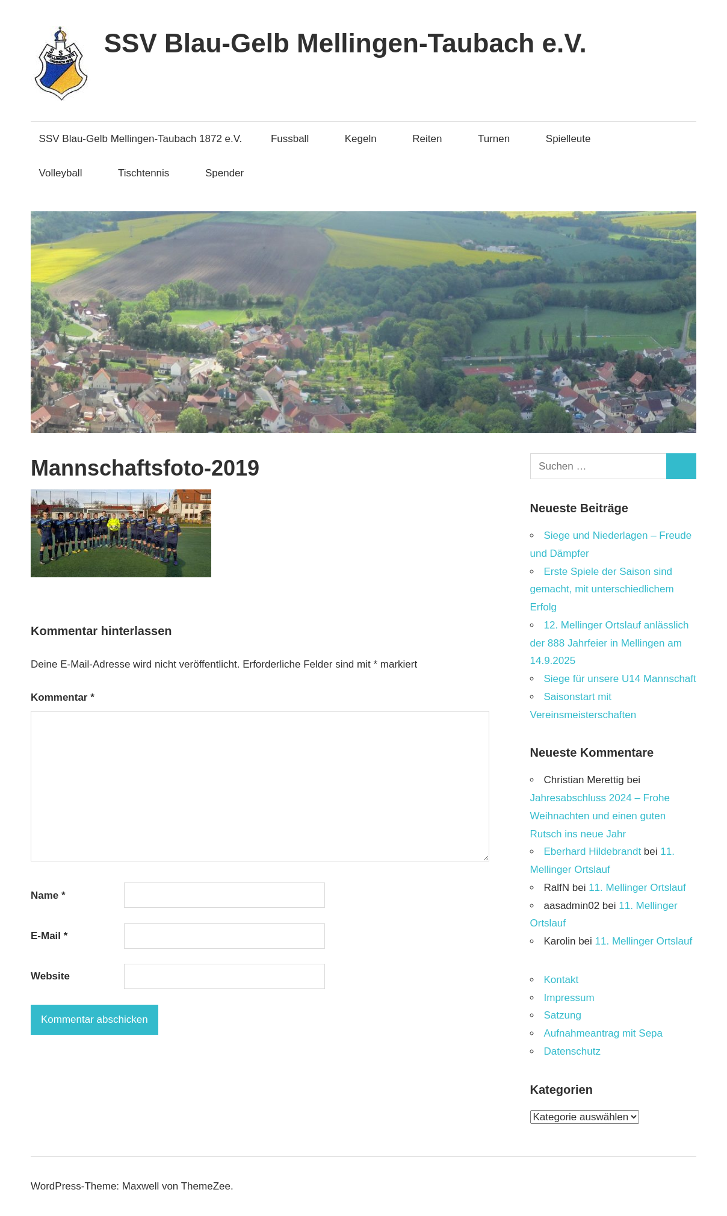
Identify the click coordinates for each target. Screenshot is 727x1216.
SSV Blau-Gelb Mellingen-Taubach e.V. (345, 43)
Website (50, 976)
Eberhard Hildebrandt (593, 851)
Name (48, 895)
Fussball (296, 138)
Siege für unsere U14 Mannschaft (620, 678)
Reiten (433, 138)
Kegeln (367, 138)
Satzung (562, 1015)
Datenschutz (572, 1051)
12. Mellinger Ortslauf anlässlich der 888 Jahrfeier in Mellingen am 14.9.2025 (609, 643)
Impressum (569, 998)
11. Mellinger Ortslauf (637, 887)
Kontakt (561, 979)
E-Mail (49, 935)
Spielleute (574, 138)
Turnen (500, 138)
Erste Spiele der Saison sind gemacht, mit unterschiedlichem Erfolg (602, 589)
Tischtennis (149, 173)
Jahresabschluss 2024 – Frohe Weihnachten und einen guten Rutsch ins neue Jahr (600, 816)
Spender (224, 173)
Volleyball (66, 173)
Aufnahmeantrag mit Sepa (603, 1033)
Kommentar (62, 697)
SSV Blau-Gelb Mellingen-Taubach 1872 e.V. (141, 138)
